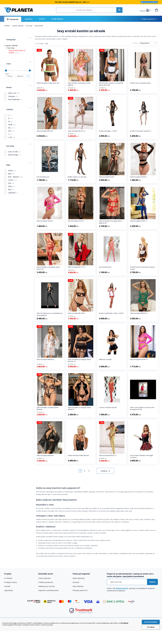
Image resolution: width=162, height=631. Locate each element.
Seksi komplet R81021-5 (107, 455)
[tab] (19, 574)
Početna (7, 26)
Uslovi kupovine (44, 578)
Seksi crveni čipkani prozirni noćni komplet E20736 (142, 408)
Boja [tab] (6, 145)
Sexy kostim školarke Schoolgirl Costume (141, 456)
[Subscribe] (152, 582)
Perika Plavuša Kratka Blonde (78, 455)
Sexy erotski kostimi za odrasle (17, 48)
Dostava (76, 582)
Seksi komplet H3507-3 (138, 221)
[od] (9, 68)
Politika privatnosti (45, 582)
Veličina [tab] (7, 96)
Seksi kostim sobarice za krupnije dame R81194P (111, 84)
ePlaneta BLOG (122, 588)
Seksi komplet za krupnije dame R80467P (79, 408)
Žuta (9, 168)
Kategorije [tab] (8, 37)
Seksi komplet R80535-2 (138, 313)
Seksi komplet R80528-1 (45, 455)
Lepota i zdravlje (18, 26)
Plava (9, 165)
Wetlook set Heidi (105, 359)
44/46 (10, 110)
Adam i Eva (12, 82)
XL (8, 104)
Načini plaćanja (78, 578)
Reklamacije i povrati (46, 586)
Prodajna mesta (10, 582)
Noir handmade (13, 88)
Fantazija (11, 85)
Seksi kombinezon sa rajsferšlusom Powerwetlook (50, 314)
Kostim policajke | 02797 (108, 131)
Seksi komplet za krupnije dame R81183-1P (79, 360)
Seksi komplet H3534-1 (45, 221)
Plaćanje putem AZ (80, 590)
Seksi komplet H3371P (76, 221)
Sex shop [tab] (7, 129)
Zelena (10, 149)
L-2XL (9, 123)
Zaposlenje (8, 590)
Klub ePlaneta (78, 586)
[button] (144, 11)
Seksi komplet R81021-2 (76, 131)
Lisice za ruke (12, 134)
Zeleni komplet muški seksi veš (48, 83)
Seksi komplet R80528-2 (45, 359)
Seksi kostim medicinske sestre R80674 (79, 84)
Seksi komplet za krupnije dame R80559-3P (110, 222)
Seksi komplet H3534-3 (138, 177)
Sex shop (29, 26)
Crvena (10, 158)
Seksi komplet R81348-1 (76, 313)
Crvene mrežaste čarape (108, 407)
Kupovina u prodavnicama (48, 590)
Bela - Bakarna (13, 155)
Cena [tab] (6, 58)
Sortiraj (135, 43)
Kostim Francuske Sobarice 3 (140, 131)
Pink (9, 162)
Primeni (28, 68)
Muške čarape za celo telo (77, 177)
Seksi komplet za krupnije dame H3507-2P (48, 268)
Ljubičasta (11, 171)
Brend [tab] (6, 77)
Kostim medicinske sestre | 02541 (111, 313)
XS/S (9, 116)
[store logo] (18, 10)
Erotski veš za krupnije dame (140, 83)
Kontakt (7, 586)
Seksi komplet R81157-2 (76, 267)
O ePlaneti (8, 578)
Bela (9, 152)
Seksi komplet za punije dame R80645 (47, 408)
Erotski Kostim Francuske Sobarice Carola (142, 268)
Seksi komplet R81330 (45, 131)
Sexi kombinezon (43, 177)
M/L (9, 113)
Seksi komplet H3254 (106, 177)
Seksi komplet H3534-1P (139, 359)
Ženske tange (12, 137)
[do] (20, 68)
